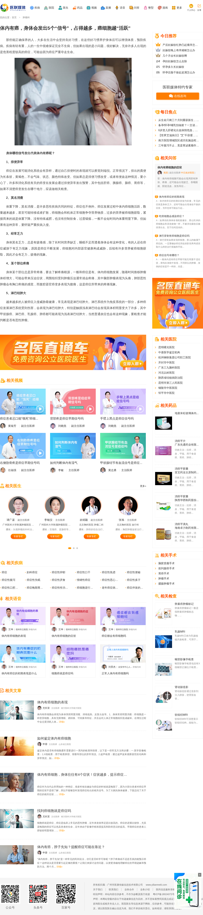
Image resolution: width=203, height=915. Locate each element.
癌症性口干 (83, 572)
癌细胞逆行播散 (85, 587)
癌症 (4, 572)
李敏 (61, 470)
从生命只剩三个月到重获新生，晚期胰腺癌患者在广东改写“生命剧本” (179, 120)
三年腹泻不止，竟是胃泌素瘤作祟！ (179, 145)
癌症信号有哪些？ (169, 255)
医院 (51, 7)
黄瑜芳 (12, 425)
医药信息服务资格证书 (168, 889)
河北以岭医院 (166, 372)
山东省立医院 (65, 744)
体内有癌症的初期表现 (171, 196)
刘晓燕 (62, 425)
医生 (65, 7)
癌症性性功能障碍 (60, 587)
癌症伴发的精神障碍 (135, 587)
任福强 (12, 470)
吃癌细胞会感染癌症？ (171, 216)
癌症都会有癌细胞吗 (114, 635)
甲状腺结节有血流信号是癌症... (121, 463)
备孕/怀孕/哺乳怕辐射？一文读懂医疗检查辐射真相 (179, 125)
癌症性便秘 (133, 572)
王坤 (10, 629)
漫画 (165, 7)
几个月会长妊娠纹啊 (175, 55)
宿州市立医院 (22, 629)
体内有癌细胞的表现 (14, 635)
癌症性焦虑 (108, 572)
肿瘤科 (26, 17)
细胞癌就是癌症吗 (62, 673)
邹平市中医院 (166, 392)
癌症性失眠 (33, 579)
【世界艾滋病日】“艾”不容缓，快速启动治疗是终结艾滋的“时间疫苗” (179, 135)
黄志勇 (112, 470)
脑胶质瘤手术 (166, 563)
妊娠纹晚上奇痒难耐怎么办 (179, 50)
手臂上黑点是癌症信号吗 (117, 418)
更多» (143, 486)
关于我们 (98, 889)
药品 (80, 7)
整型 (151, 7)
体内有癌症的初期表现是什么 (19, 673)
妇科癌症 (32, 572)
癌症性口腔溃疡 (10, 587)
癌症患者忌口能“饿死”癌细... (19, 418)
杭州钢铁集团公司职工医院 (174, 357)
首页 (14, 17)
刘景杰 (112, 667)
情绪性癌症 (83, 579)
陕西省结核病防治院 (170, 377)
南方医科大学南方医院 (71, 708)
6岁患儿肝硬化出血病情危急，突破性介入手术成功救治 (179, 130)
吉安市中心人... (125, 667)
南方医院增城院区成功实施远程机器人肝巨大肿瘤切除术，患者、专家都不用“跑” (179, 140)
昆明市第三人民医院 (170, 382)
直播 (108, 7)
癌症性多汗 (133, 579)
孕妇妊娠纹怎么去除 (175, 61)
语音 (122, 7)
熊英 (166, 172)
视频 (94, 7)
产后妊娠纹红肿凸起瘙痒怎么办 (181, 44)
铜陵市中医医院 (167, 387)
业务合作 (129, 889)
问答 (136, 7)
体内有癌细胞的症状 (64, 635)
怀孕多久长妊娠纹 (173, 66)
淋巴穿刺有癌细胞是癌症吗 (174, 235)
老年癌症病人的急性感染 (110, 587)
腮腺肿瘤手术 (166, 583)
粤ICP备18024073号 (164, 894)
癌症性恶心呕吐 (110, 579)
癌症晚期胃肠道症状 (35, 587)
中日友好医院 (187, 172)
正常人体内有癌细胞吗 (115, 673)
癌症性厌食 (58, 579)
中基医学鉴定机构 (169, 352)
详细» (62, 721)
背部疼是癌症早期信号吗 (67, 418)
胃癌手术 (163, 573)
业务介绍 (145, 889)
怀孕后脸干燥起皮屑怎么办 (179, 72)
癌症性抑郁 (58, 572)
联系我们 (113, 889)
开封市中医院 (166, 362)
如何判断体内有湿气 (63, 463)
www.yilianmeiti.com (156, 884)
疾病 (37, 7)
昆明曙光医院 (166, 347)
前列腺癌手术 (166, 568)
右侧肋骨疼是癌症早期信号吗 (20, 463)
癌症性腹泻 (8, 579)
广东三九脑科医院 (169, 367)
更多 (179, 7)
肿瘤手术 (163, 578)
